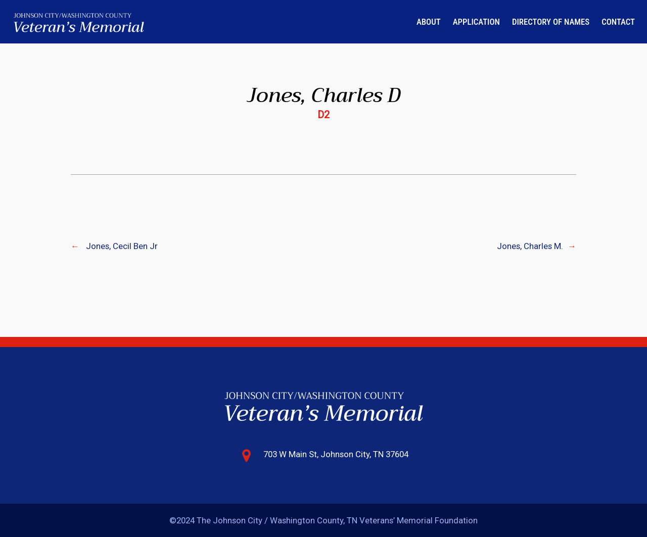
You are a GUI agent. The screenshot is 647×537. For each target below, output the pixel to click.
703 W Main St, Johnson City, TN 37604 (335, 454)
